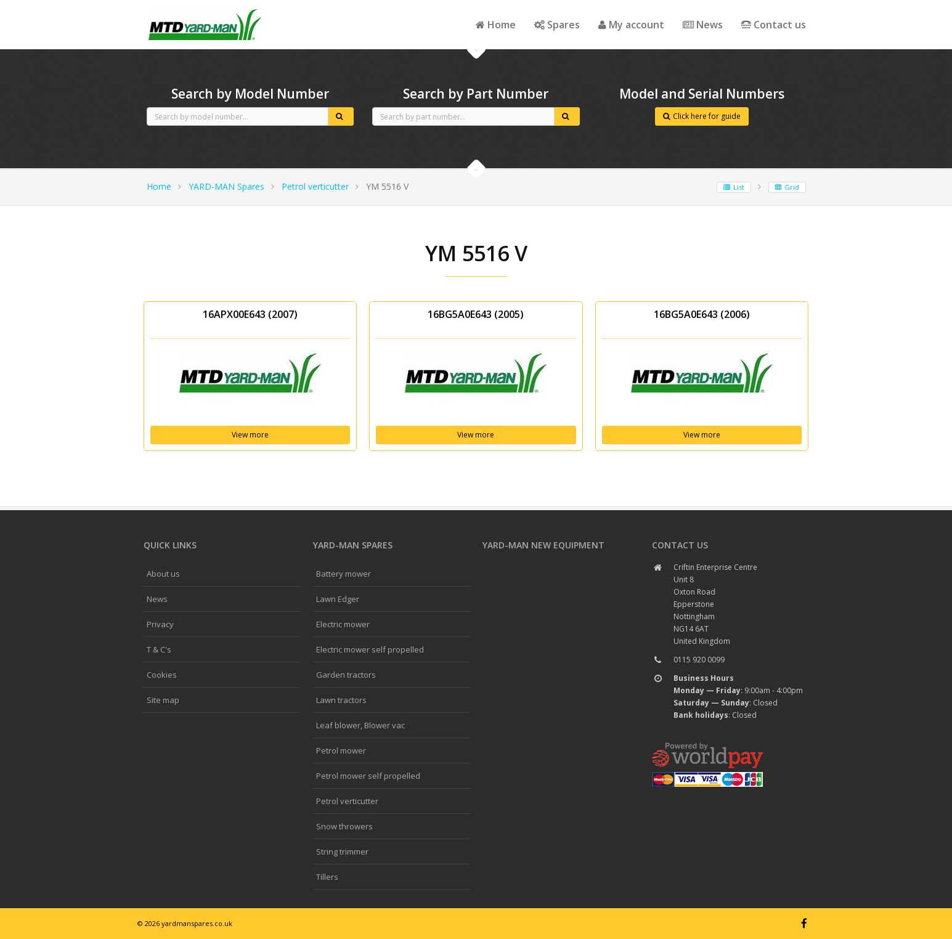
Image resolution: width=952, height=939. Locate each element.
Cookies (162, 674)
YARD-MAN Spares (226, 186)
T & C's (159, 649)
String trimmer (342, 851)
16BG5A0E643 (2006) (702, 314)
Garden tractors (346, 674)
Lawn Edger (337, 598)
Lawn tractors (341, 699)
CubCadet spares (205, 9)
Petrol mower (341, 750)
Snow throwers (344, 826)
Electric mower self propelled (370, 649)
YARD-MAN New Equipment (543, 545)
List (733, 187)
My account (631, 24)
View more (250, 434)
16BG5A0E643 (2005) (476, 314)
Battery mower (343, 573)
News (703, 24)
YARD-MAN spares (353, 545)
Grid (787, 187)
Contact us (773, 24)
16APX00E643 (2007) (250, 314)
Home (496, 24)
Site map (163, 699)
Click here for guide (702, 116)
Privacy (160, 624)
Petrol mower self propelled (368, 775)
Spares (557, 24)
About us (163, 573)
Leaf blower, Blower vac (360, 725)
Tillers (327, 876)
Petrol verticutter (315, 186)
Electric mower (343, 624)
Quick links (170, 545)
